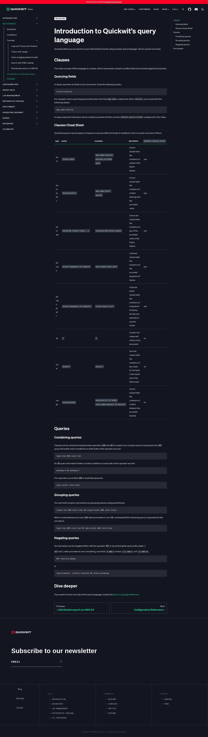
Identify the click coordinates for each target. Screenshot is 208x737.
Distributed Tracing (63, 713)
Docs (19, 9)
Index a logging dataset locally (24, 57)
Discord (112, 699)
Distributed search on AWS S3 (24, 68)
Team (166, 704)
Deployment (9, 107)
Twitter (112, 708)
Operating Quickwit (13, 112)
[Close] (204, 2)
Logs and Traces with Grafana (24, 46)
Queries (176, 32)
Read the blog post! (114, 2)
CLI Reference (59, 718)
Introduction (10, 18)
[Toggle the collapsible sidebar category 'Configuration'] (36, 84)
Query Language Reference (126, 594)
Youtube (112, 713)
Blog (156, 9)
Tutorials (11, 40)
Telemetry (8, 129)
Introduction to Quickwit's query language (21, 76)
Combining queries (183, 36)
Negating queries (183, 44)
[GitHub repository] (189, 9)
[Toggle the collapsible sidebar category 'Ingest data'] (36, 89)
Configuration (10, 84)
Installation (12, 35)
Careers (168, 699)
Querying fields (182, 24)
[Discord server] (196, 9)
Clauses (176, 20)
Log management (12, 95)
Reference (8, 123)
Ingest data (9, 90)
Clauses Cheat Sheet (184, 28)
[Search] (183, 9)
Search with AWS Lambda (22, 63)
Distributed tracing (13, 101)
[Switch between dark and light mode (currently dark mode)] (203, 9)
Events (20, 707)
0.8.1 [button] (174, 9)
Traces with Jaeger (19, 51)
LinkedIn (112, 704)
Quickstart (11, 29)
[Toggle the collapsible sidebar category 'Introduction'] (36, 18)
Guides (6, 118)
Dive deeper (178, 48)
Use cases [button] (129, 9)
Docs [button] (164, 9)
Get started (9, 24)
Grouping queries (183, 40)
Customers (144, 9)
